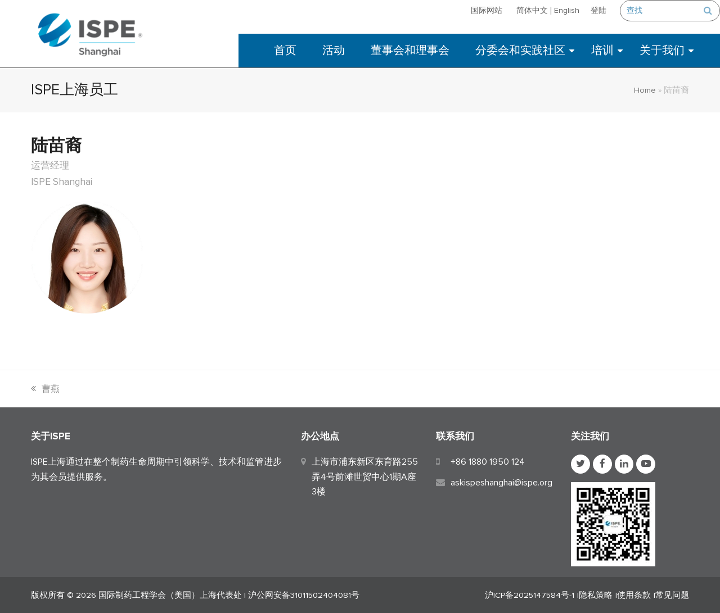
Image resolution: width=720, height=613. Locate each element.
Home (645, 90)
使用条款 (634, 595)
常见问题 (672, 595)
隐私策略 (596, 595)
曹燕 (45, 388)
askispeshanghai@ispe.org (501, 482)
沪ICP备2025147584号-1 (529, 595)
